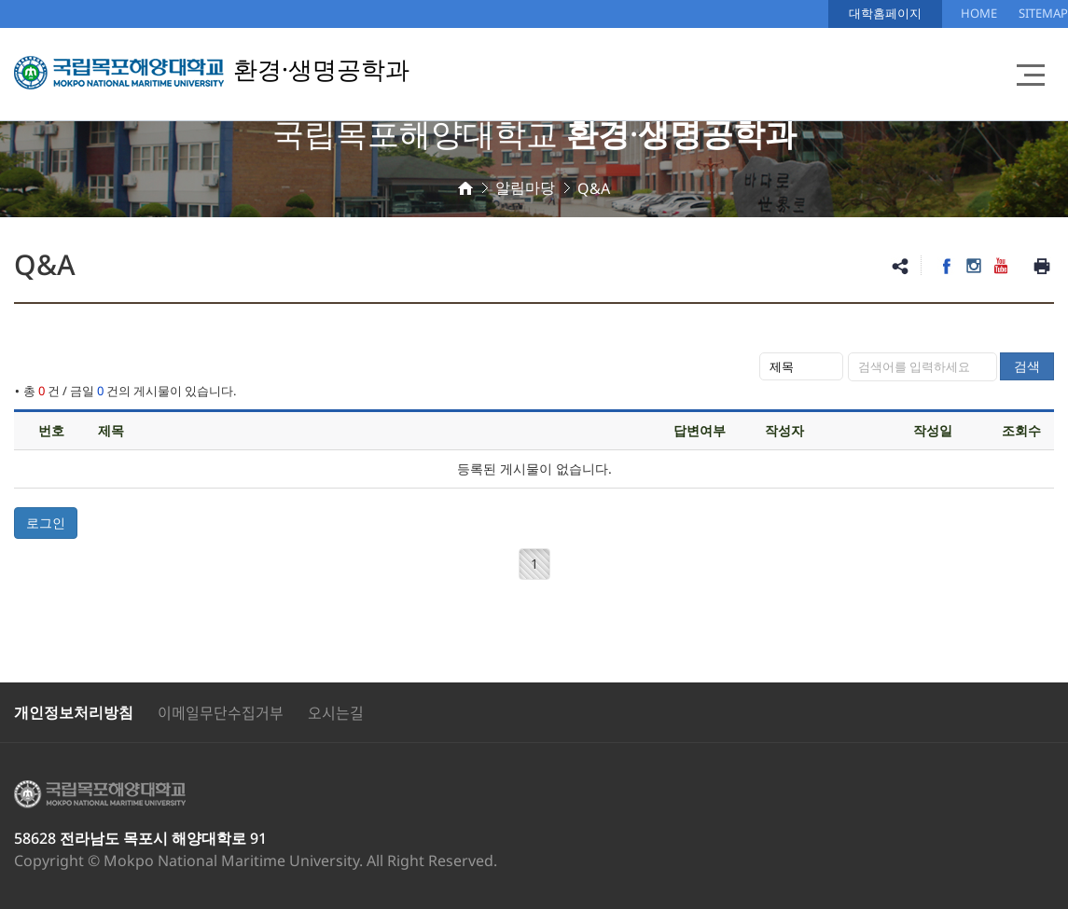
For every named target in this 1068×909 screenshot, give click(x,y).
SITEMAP (1043, 13)
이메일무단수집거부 (221, 712)
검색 (1027, 366)
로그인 (45, 522)
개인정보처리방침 (73, 712)
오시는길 (336, 712)
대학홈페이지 (885, 13)
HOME (979, 13)
